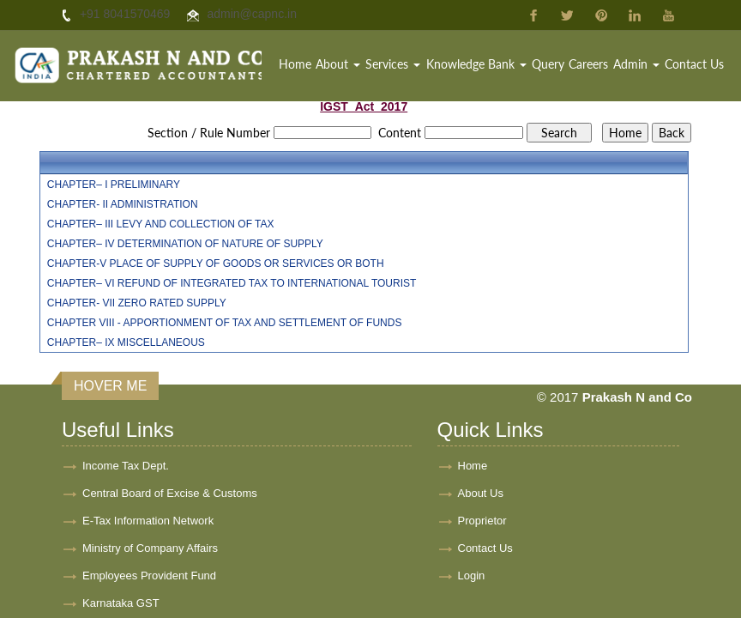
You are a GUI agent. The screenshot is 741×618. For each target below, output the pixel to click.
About (338, 64)
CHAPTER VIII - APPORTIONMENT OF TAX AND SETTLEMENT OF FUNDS (224, 323)
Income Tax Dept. (125, 465)
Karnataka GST (121, 603)
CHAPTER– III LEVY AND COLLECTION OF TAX (160, 224)
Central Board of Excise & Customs (169, 493)
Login (471, 575)
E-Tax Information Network (148, 520)
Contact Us (694, 64)
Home (295, 64)
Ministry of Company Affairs (150, 548)
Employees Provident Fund (149, 575)
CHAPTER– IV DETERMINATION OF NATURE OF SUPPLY (185, 244)
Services (392, 64)
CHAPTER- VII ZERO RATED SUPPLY (136, 303)
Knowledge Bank (476, 64)
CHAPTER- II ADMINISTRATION (122, 204)
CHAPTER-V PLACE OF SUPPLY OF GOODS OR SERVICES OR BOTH (215, 264)
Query (548, 64)
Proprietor (482, 520)
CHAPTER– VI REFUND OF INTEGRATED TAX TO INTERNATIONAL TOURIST (232, 283)
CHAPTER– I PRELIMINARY (113, 185)
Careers (588, 64)
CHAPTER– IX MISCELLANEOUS (126, 342)
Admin (636, 64)
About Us (480, 493)
